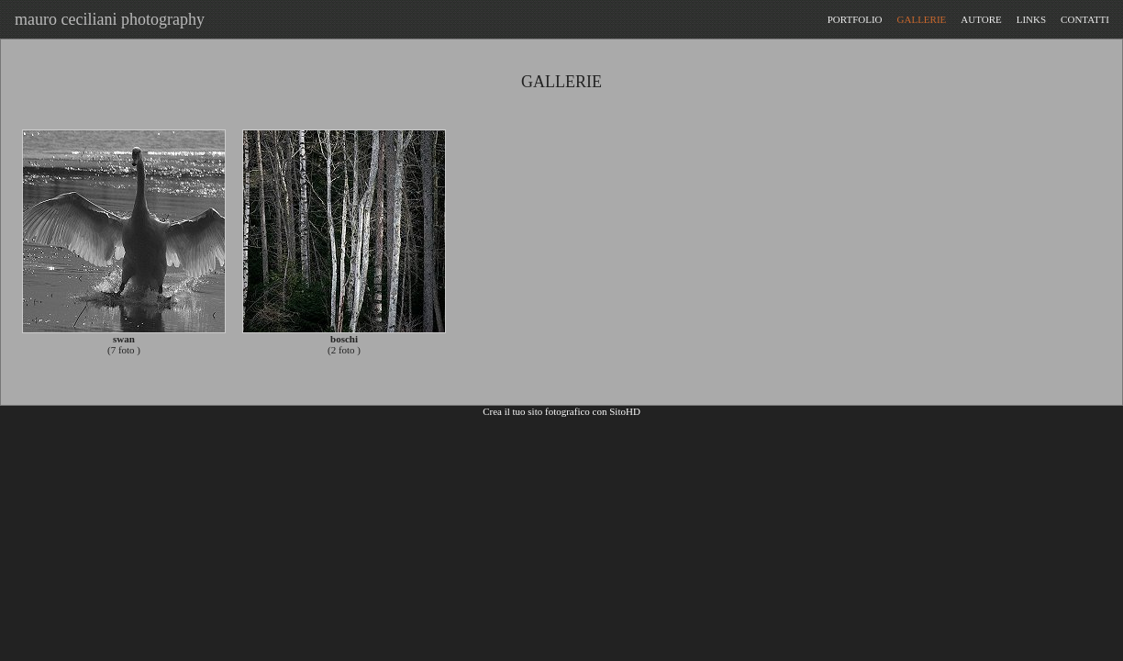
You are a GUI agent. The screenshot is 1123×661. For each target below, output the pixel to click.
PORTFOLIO (855, 19)
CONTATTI (1085, 19)
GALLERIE (922, 19)
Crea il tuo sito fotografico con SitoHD (561, 411)
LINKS (1031, 19)
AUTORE (981, 19)
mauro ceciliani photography (105, 19)
